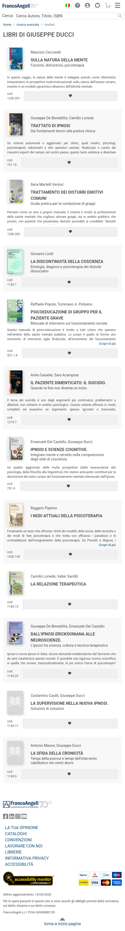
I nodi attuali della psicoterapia (66, 515)
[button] (66, 6)
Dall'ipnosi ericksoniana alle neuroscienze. (63, 637)
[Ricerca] (120, 15)
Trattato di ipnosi (50, 125)
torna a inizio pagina (62, 923)
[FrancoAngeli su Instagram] (17, 817)
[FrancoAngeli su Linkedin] (11, 817)
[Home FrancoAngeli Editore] (20, 6)
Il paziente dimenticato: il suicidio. (68, 382)
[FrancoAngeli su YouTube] (24, 817)
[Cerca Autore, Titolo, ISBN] (65, 15)
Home (7, 24)
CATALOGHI (16, 833)
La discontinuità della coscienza (67, 261)
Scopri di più (107, 343)
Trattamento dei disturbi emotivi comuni (67, 195)
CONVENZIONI (18, 839)
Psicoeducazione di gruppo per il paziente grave (66, 315)
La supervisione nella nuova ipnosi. (69, 703)
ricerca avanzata (28, 24)
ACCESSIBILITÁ (19, 864)
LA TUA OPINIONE (21, 827)
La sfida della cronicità (57, 753)
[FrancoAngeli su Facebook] (5, 817)
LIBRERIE (13, 852)
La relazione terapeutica (58, 584)
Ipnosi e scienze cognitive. (59, 449)
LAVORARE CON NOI (23, 846)
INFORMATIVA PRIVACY (27, 858)
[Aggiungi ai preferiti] (71, 96)
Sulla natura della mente (59, 60)
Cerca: (8, 15)
